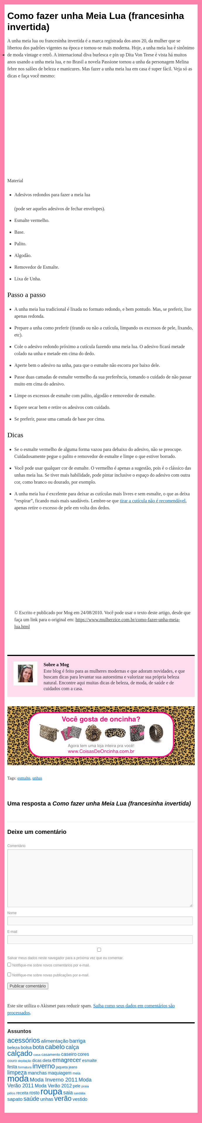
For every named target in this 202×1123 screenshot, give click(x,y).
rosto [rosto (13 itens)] (34, 1092)
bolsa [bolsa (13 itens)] (26, 1047)
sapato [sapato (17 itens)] (15, 1099)
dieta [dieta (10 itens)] (47, 1060)
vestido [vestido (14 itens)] (79, 1099)
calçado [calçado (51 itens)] (19, 1053)
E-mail (12, 932)
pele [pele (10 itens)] (76, 1086)
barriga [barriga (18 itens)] (77, 1041)
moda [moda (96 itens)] (18, 1078)
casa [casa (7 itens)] (36, 1054)
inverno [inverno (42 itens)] (43, 1066)
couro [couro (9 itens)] (12, 1060)
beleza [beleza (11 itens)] (13, 1047)
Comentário (16, 846)
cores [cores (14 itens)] (83, 1054)
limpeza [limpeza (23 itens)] (17, 1072)
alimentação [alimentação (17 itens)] (54, 1041)
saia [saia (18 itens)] (67, 1093)
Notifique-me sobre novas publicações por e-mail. (50, 975)
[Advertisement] (101, 127)
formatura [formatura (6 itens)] (25, 1067)
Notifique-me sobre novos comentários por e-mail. (51, 965)
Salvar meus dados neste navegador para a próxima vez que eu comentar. (65, 958)
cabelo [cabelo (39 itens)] (55, 1047)
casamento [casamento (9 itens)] (51, 1054)
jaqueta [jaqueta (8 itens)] (62, 1067)
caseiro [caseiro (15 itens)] (69, 1054)
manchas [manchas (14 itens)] (37, 1072)
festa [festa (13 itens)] (12, 1066)
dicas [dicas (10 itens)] (37, 1060)
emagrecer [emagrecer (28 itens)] (66, 1059)
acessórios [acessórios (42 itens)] (23, 1040)
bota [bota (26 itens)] (38, 1047)
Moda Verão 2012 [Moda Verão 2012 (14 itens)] (53, 1085)
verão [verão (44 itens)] (62, 1098)
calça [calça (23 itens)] (72, 1047)
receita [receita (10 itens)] (22, 1093)
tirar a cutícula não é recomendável (152, 500)
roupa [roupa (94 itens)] (51, 1091)
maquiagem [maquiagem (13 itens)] (59, 1072)
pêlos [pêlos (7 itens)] (11, 1093)
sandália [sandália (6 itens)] (79, 1093)
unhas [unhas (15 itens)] (46, 1099)
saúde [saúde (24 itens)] (31, 1099)
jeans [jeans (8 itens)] (73, 1067)
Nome (12, 913)
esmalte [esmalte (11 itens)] (89, 1060)
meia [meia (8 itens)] (76, 1073)
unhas (37, 778)
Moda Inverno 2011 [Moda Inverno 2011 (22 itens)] (54, 1080)
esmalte (24, 778)
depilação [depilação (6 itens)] (24, 1061)
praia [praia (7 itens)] (85, 1086)
